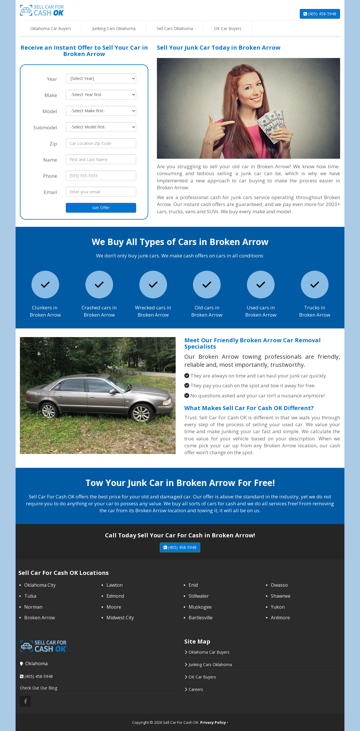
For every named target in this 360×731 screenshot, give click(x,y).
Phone (50, 176)
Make (50, 95)
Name (50, 159)
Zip (53, 143)
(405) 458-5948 (319, 13)
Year (52, 79)
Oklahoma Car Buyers (209, 652)
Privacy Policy (213, 722)
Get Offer (101, 207)
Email (50, 192)
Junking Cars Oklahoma (210, 664)
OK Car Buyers (202, 677)
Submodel (45, 127)
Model (49, 111)
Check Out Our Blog (38, 688)
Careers (196, 689)
